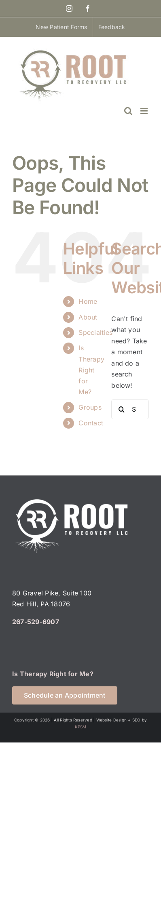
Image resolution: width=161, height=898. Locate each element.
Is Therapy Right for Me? (91, 370)
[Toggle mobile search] (128, 111)
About (87, 317)
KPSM (81, 726)
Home (87, 301)
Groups (89, 407)
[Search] (121, 409)
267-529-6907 (35, 622)
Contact (90, 423)
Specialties (95, 332)
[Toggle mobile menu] (144, 111)
